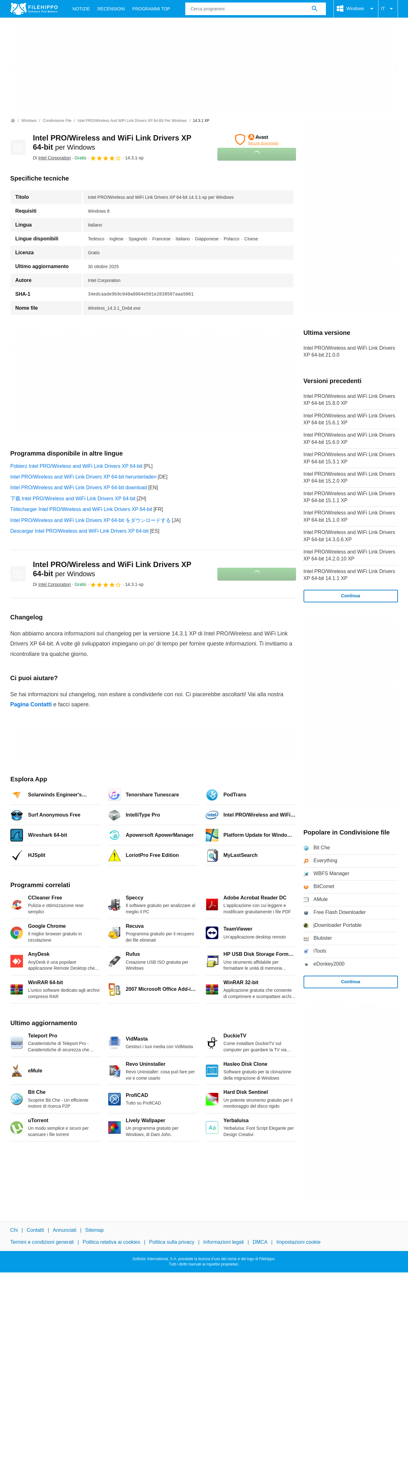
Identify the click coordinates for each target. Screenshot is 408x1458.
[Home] (12, 120)
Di (52, 157)
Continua (350, 595)
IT (388, 9)
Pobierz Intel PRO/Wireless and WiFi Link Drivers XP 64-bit (76, 466)
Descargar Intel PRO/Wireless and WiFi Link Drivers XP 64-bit (79, 531)
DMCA (260, 1242)
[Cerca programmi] (314, 9)
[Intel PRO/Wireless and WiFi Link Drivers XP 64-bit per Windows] (132, 120)
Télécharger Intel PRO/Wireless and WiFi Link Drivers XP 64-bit (81, 509)
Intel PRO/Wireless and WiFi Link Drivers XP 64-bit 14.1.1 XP (349, 575)
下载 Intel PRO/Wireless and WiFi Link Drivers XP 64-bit (73, 498)
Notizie (81, 8)
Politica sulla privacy (171, 1242)
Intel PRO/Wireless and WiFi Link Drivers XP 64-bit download (78, 487)
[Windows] (29, 120)
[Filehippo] (34, 9)
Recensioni (111, 8)
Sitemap (94, 1230)
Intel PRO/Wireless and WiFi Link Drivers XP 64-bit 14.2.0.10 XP (349, 555)
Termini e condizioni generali (42, 1242)
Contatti (35, 1230)
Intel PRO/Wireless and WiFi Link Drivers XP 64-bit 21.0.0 (349, 351)
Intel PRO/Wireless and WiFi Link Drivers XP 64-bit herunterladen (83, 476)
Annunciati (64, 1230)
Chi (14, 1230)
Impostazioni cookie (299, 1242)
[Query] (255, 9)
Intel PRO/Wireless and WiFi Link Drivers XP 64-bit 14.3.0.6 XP (349, 536)
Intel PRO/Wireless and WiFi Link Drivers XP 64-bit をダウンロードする (90, 520)
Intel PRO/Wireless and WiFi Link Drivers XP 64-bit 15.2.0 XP (349, 477)
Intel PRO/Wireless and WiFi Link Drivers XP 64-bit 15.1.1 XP (349, 497)
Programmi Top (151, 8)
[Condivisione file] (57, 120)
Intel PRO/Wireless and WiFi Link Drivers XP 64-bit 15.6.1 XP (349, 419)
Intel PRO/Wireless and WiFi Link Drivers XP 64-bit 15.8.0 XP (349, 399)
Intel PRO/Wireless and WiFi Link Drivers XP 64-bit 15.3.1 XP (349, 458)
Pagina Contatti (31, 704)
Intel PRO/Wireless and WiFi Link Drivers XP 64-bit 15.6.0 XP (349, 438)
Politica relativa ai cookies (111, 1242)
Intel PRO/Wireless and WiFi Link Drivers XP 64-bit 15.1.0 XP (349, 516)
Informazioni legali (223, 1242)
